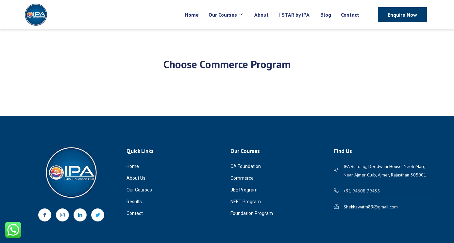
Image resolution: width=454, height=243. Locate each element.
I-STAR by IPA (294, 14)
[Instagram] (62, 214)
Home (192, 14)
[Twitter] (97, 214)
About (261, 14)
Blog (325, 14)
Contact (350, 14)
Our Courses (226, 14)
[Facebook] (44, 214)
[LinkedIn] (80, 214)
